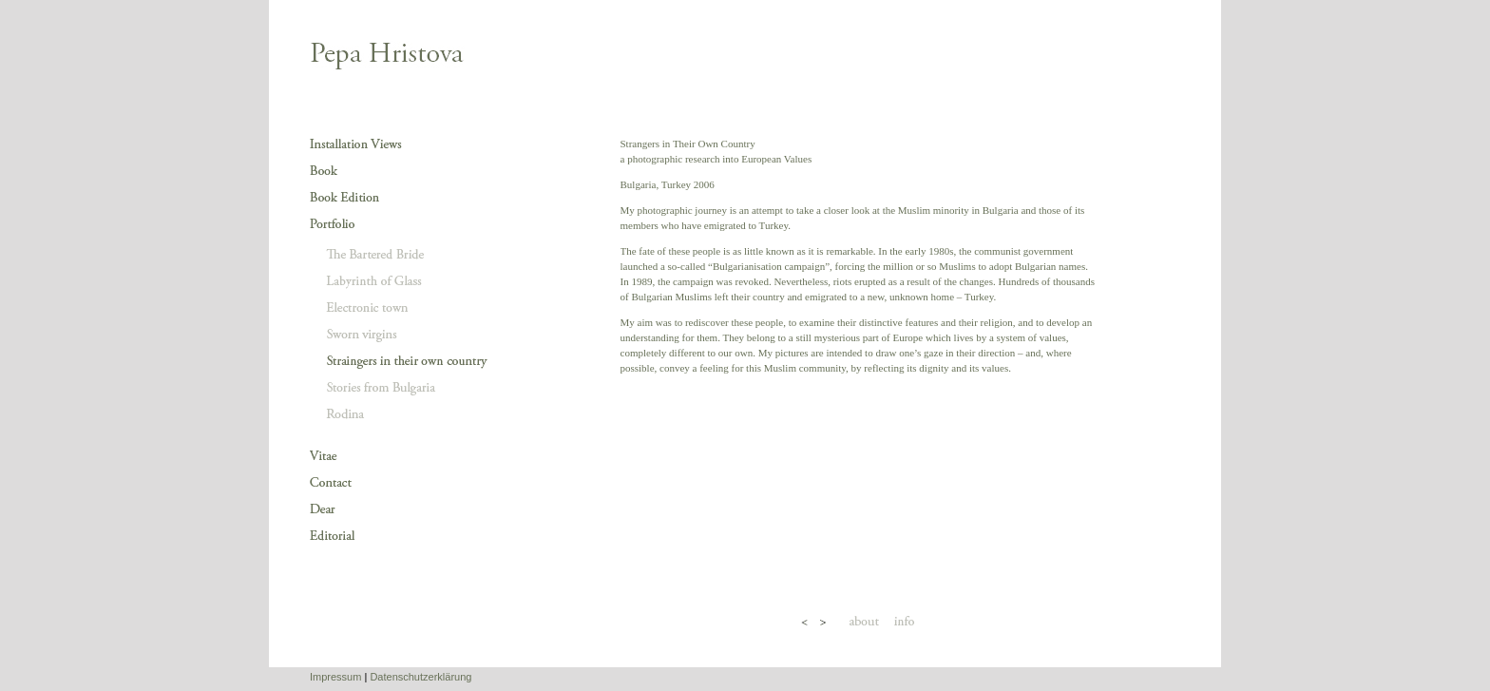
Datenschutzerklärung (420, 676)
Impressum (335, 676)
